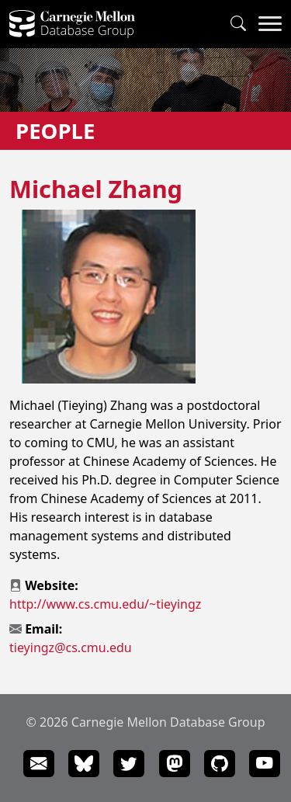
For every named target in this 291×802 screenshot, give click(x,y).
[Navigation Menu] (270, 24)
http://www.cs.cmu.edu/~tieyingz (105, 604)
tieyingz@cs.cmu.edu (70, 647)
